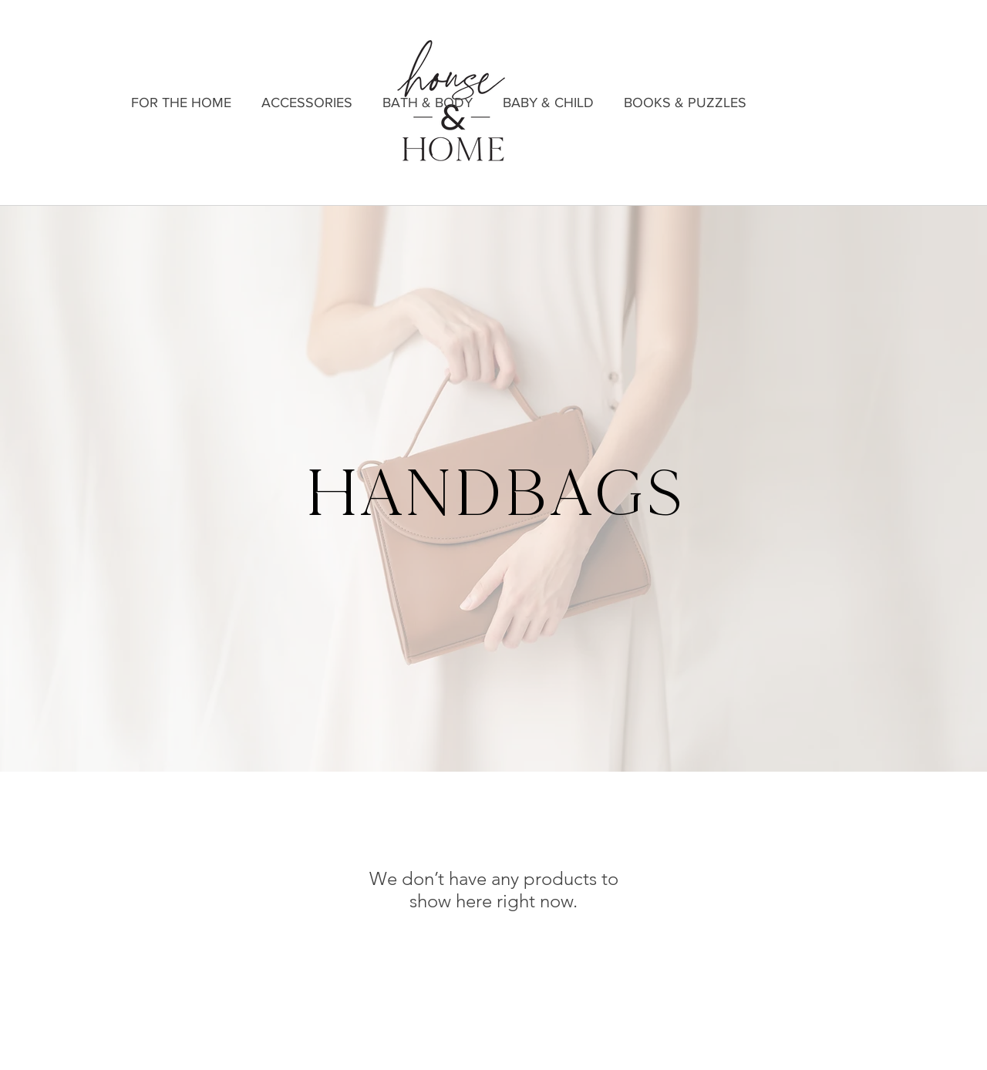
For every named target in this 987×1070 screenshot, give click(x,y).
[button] (306, 102)
